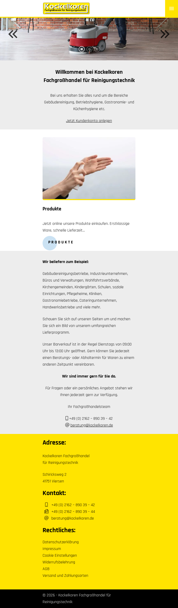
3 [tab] (96, 52)
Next (165, 34)
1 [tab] (81, 52)
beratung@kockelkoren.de (91, 425)
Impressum (52, 549)
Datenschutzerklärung (61, 542)
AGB (46, 569)
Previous (12, 34)
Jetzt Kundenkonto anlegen (89, 121)
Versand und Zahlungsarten (65, 575)
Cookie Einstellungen (60, 555)
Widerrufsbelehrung (59, 562)
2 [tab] (89, 52)
